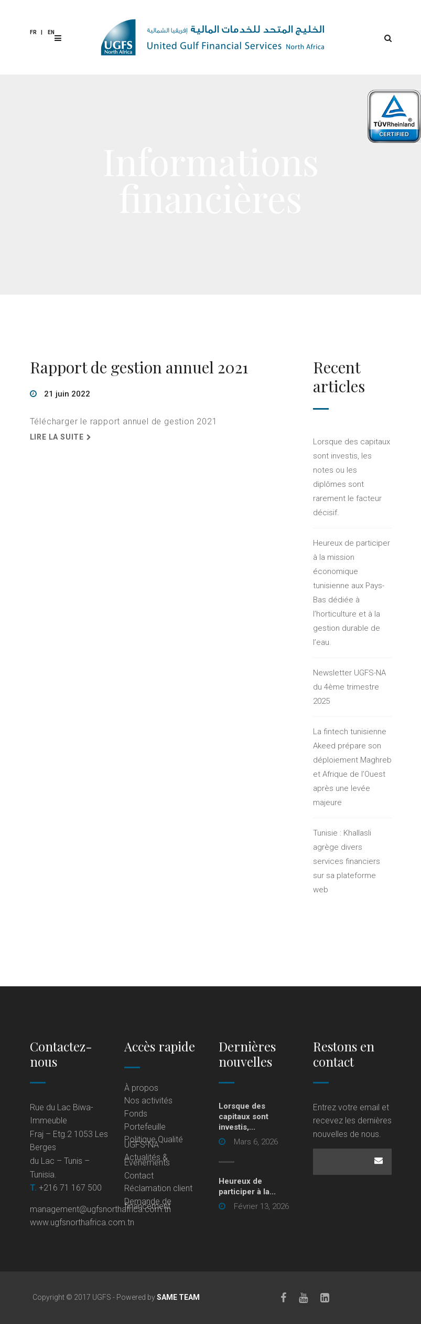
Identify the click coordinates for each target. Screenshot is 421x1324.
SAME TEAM (178, 1297)
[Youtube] (303, 1297)
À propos (141, 1088)
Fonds (135, 1114)
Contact (139, 1176)
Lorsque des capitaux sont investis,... (243, 1116)
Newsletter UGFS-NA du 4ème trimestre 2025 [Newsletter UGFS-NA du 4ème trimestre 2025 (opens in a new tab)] (349, 687)
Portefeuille (145, 1127)
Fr (33, 32)
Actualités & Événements (147, 1159)
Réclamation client (158, 1188)
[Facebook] (283, 1297)
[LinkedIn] (324, 1297)
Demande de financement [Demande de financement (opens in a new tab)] (147, 1204)
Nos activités (148, 1101)
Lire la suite (57, 437)
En (51, 32)
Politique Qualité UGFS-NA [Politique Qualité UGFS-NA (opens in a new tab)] (153, 1142)
